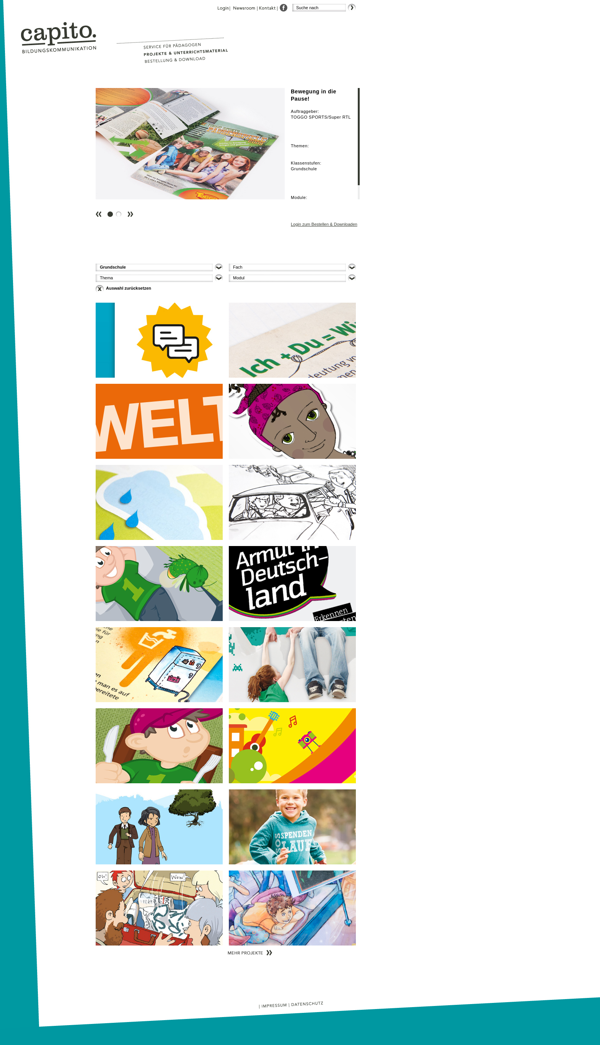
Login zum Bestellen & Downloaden (324, 224)
